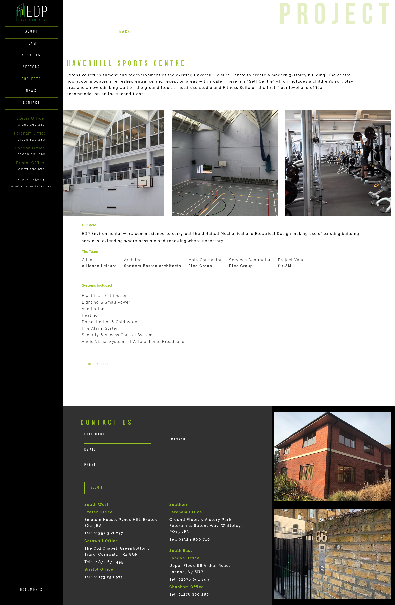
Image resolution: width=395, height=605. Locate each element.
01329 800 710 (194, 539)
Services (31, 55)
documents (31, 449)
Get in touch (99, 364)
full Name (95, 434)
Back (125, 31)
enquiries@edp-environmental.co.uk (31, 182)
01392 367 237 (31, 124)
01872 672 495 (108, 562)
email (90, 450)
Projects (31, 79)
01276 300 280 (32, 139)
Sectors (31, 67)
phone (90, 465)
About (31, 32)
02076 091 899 (32, 154)
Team (31, 44)
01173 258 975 (31, 169)
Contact (31, 103)
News (31, 91)
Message (179, 439)
